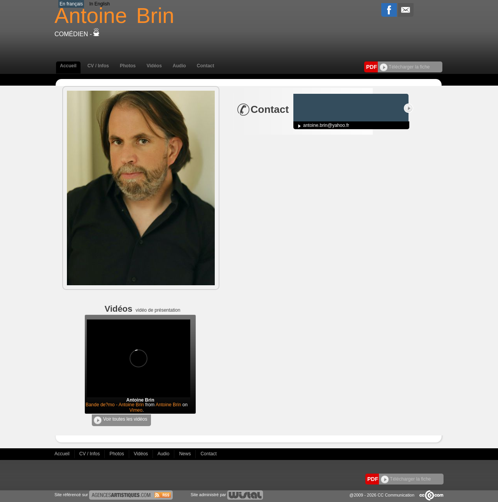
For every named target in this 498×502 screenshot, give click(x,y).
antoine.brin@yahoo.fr (326, 125)
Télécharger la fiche (405, 67)
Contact (205, 65)
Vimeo (135, 410)
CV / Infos (98, 65)
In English (99, 4)
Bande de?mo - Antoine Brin (115, 404)
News (185, 453)
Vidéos (154, 65)
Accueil (68, 65)
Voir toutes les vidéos (120, 420)
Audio (179, 65)
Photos (128, 65)
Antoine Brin (168, 404)
